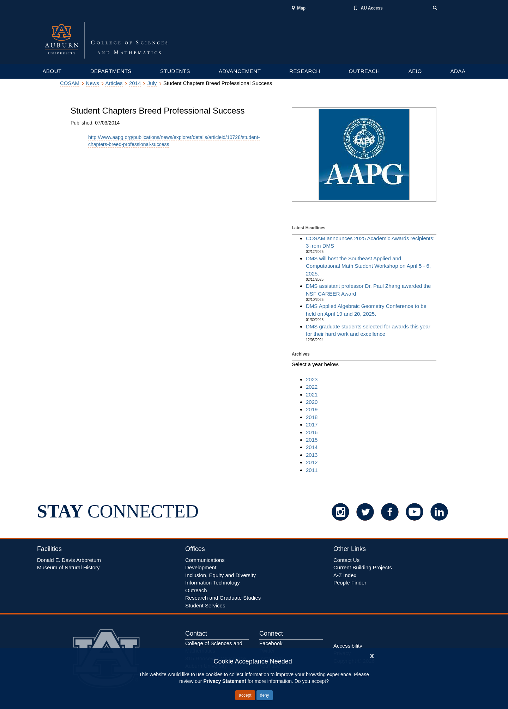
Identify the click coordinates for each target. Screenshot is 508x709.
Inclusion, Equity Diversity (220, 575)
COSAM (69, 83)
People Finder (349, 583)
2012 (312, 462)
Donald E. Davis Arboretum (69, 560)
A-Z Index (344, 575)
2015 (312, 440)
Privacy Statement (224, 681)
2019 (312, 409)
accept (245, 695)
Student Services (205, 605)
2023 (312, 379)
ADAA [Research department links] (458, 71)
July (152, 83)
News (92, 83)
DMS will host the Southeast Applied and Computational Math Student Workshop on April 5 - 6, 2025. (368, 266)
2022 (312, 387)
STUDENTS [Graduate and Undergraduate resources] (175, 71)
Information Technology (212, 583)
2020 (312, 402)
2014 (135, 83)
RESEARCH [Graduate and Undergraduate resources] (304, 71)
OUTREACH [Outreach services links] (364, 71)
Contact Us (346, 560)
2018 (312, 417)
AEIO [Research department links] (415, 71)
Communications (205, 560)
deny (264, 695)
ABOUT (51, 71)
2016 (312, 432)
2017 (312, 425)
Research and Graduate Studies (223, 598)
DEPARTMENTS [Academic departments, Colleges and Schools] (111, 71)
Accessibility (347, 646)
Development (200, 567)
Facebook (271, 643)
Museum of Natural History (68, 567)
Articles (113, 83)
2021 (312, 395)
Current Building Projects (362, 567)
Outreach (196, 590)
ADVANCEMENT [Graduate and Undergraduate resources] (240, 71)
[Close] (372, 655)
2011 (312, 470)
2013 (312, 455)
